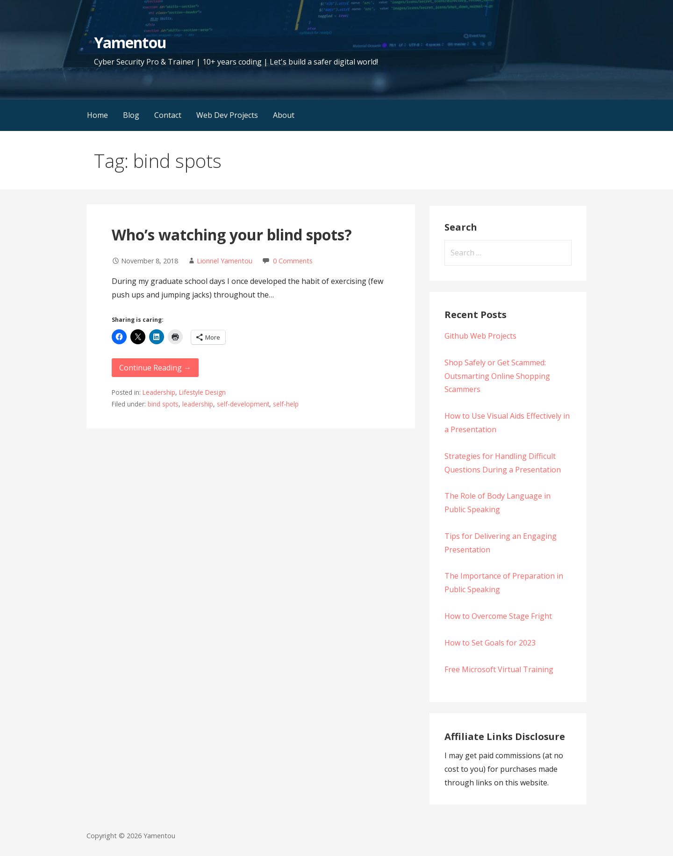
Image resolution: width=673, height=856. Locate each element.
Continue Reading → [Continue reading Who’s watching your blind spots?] (155, 368)
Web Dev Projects (227, 115)
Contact (167, 115)
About (283, 115)
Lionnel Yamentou (224, 260)
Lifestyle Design (202, 392)
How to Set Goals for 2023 (490, 643)
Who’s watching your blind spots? (232, 235)
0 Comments (293, 260)
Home (97, 115)
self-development (243, 403)
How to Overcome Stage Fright (498, 616)
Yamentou (130, 42)
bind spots (163, 403)
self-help (286, 403)
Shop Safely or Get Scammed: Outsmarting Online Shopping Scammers (497, 376)
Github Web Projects (480, 336)
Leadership (159, 392)
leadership (197, 403)
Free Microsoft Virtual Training (498, 669)
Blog (131, 115)
